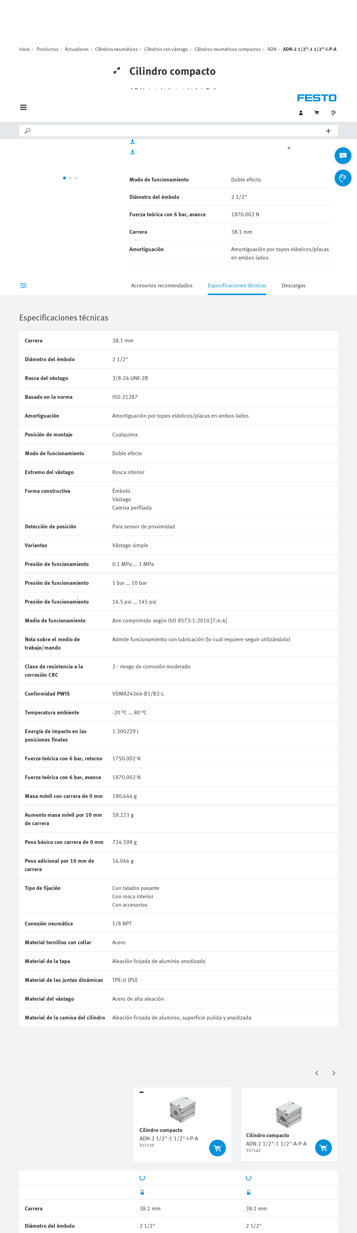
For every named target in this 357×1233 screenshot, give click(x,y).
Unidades (249, 57)
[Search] (179, 41)
